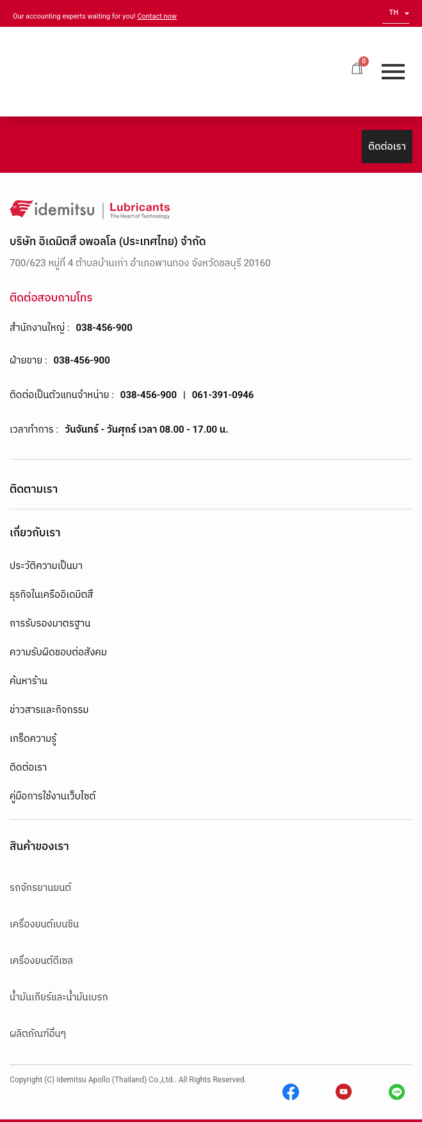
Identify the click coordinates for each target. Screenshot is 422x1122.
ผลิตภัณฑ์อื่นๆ (38, 1033)
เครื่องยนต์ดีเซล (41, 960)
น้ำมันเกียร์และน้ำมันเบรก (59, 997)
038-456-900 (104, 327)
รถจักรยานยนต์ (40, 888)
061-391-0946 (223, 395)
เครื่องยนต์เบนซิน (44, 924)
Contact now (157, 16)
